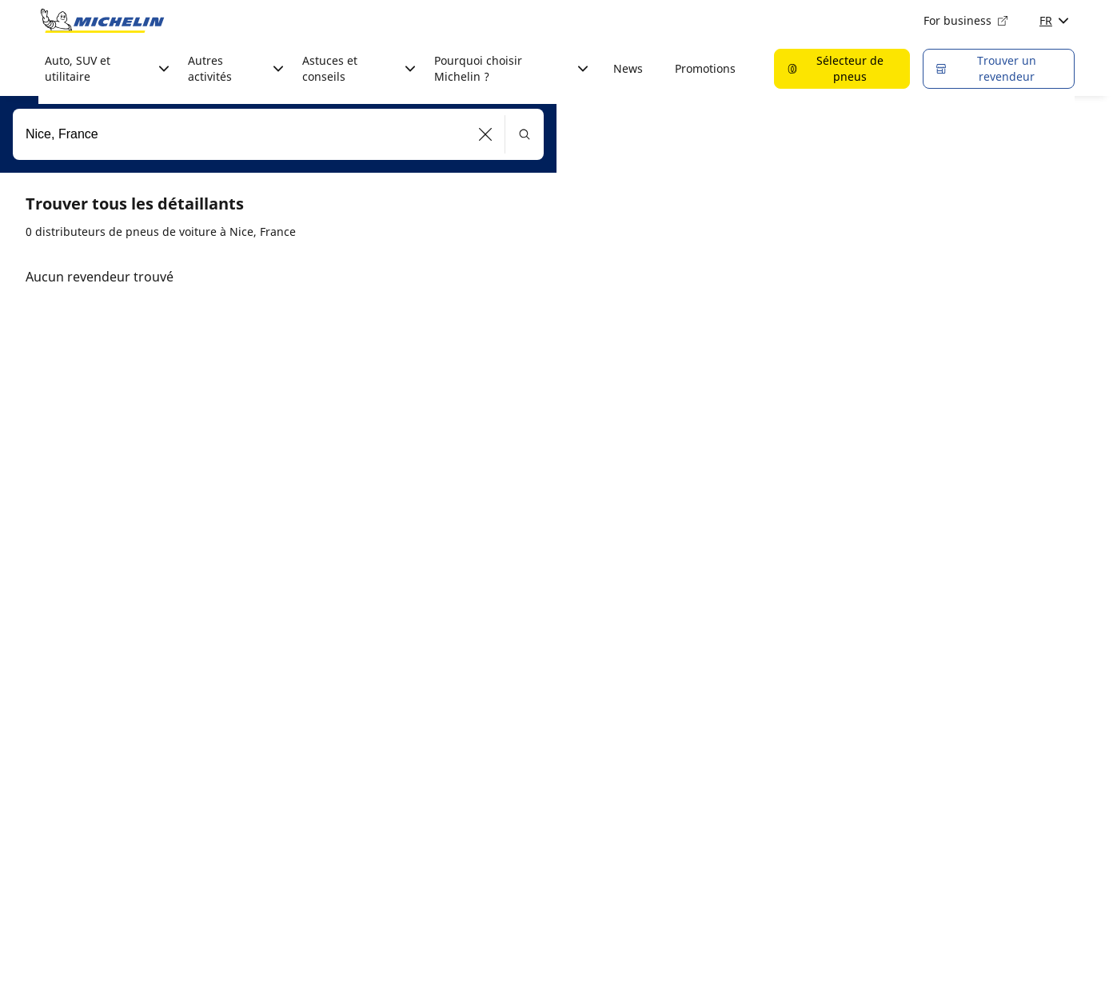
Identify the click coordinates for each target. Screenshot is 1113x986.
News (628, 68)
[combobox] (278, 134)
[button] (485, 134)
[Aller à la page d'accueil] (102, 20)
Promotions (705, 68)
